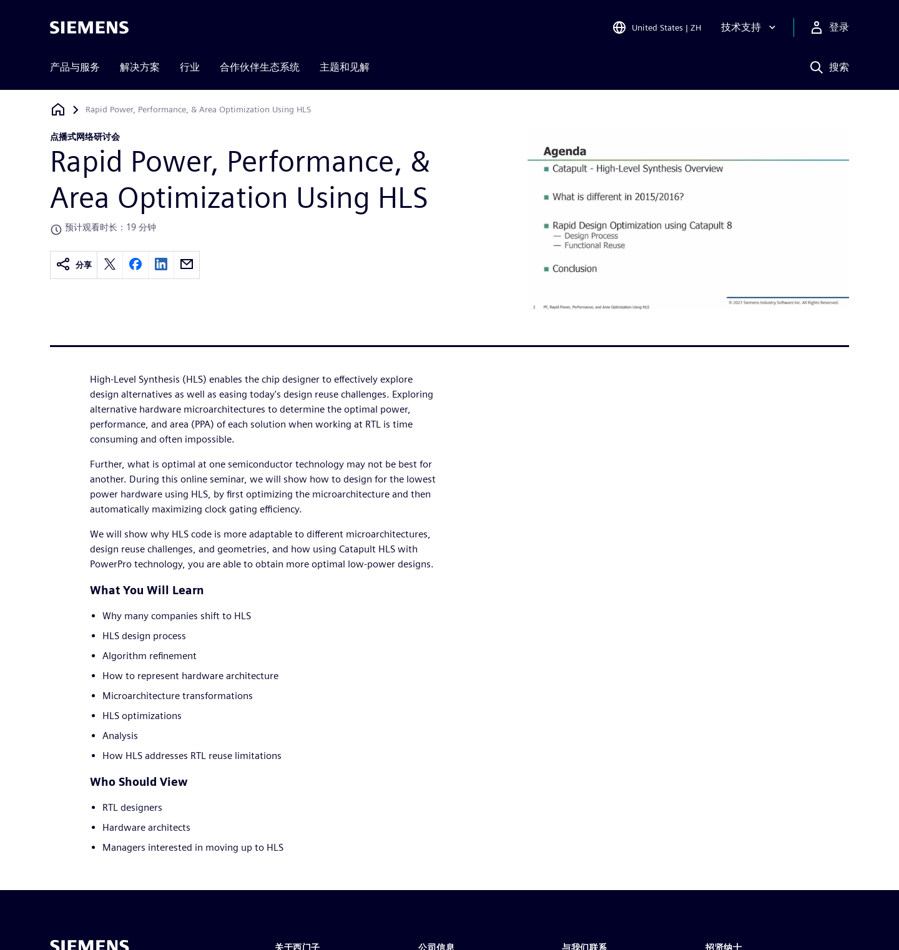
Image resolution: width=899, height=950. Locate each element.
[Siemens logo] (89, 27)
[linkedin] (161, 265)
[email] (186, 265)
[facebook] (135, 265)
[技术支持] (750, 27)
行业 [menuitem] (190, 67)
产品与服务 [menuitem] (75, 67)
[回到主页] (58, 109)
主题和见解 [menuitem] (345, 67)
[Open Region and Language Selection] (656, 27)
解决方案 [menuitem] (140, 67)
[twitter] (109, 265)
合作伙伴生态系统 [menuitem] (260, 67)
